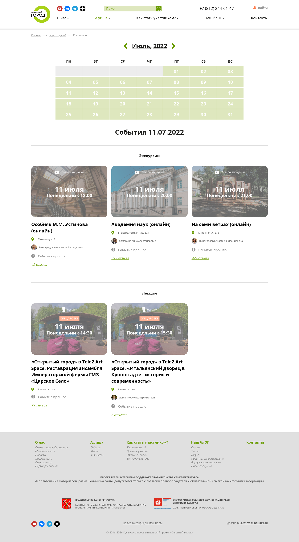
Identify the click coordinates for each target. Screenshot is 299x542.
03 (230, 71)
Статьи (195, 447)
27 (122, 114)
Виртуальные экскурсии (205, 462)
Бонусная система (138, 458)
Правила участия (137, 451)
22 (176, 104)
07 (149, 82)
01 (176, 71)
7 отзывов (39, 405)
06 (122, 82)
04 (68, 82)
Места (94, 451)
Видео (195, 455)
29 (176, 114)
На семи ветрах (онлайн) (221, 224)
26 (95, 114)
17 (230, 93)
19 (95, 104)
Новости (40, 455)
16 (203, 93)
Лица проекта (43, 458)
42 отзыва (39, 264)
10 (230, 82)
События (95, 447)
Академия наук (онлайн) (140, 224)
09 (203, 82)
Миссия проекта (45, 451)
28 (149, 114)
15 (176, 93)
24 (230, 104)
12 (95, 93)
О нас (62, 18)
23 (203, 104)
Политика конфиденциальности (142, 523)
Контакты (259, 18)
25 (68, 114)
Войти (263, 8)
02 (203, 71)
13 (122, 93)
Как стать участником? (156, 18)
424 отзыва (200, 258)
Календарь (97, 455)
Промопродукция (201, 466)
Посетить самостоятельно (207, 458)
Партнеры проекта (46, 466)
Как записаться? (136, 447)
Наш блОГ (214, 18)
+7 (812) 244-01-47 (216, 8)
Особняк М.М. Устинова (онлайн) (59, 227)
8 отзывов (119, 415)
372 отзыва (120, 258)
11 (68, 93)
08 (176, 82)
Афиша (102, 18)
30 (203, 114)
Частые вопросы (137, 455)
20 (122, 104)
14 (149, 93)
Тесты (194, 451)
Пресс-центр (43, 462)
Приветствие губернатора (51, 447)
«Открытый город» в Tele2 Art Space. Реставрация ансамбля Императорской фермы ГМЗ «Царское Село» (67, 371)
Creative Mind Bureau (254, 523)
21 (149, 104)
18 (68, 104)
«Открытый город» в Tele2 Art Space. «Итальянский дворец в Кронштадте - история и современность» (148, 371)
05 (95, 82)
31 (230, 114)
